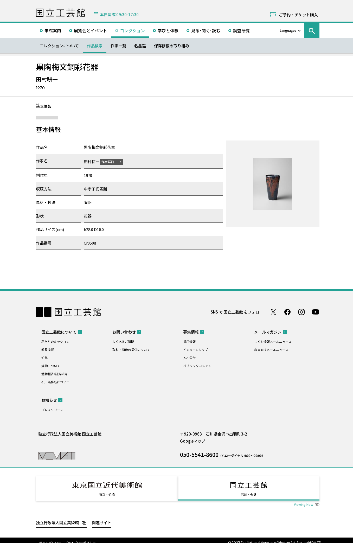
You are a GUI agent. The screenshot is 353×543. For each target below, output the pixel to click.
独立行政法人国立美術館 (57, 517)
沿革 (44, 357)
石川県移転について (55, 381)
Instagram (301, 312)
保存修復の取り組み (171, 45)
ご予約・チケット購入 (298, 14)
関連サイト (101, 517)
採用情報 (189, 341)
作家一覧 (118, 45)
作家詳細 (111, 161)
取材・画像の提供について (131, 349)
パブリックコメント (197, 365)
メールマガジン (267, 331)
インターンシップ (195, 349)
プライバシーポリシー (80, 538)
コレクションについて (59, 45)
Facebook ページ (287, 312)
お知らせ (49, 400)
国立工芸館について (58, 331)
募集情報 (191, 331)
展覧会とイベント (90, 30)
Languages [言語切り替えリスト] (288, 30)
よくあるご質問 (123, 341)
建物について (50, 365)
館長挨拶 (47, 349)
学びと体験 (168, 30)
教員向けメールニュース (271, 349)
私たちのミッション (55, 341)
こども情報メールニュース (272, 341)
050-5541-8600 (199, 454)
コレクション (132, 30)
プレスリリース (52, 409)
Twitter (273, 312)
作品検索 (94, 45)
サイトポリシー (50, 538)
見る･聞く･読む (205, 30)
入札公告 (189, 357)
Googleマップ (192, 440)
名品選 (140, 45)
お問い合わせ (124, 331)
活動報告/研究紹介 (54, 373)
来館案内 (52, 30)
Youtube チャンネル (315, 312)
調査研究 (241, 30)
